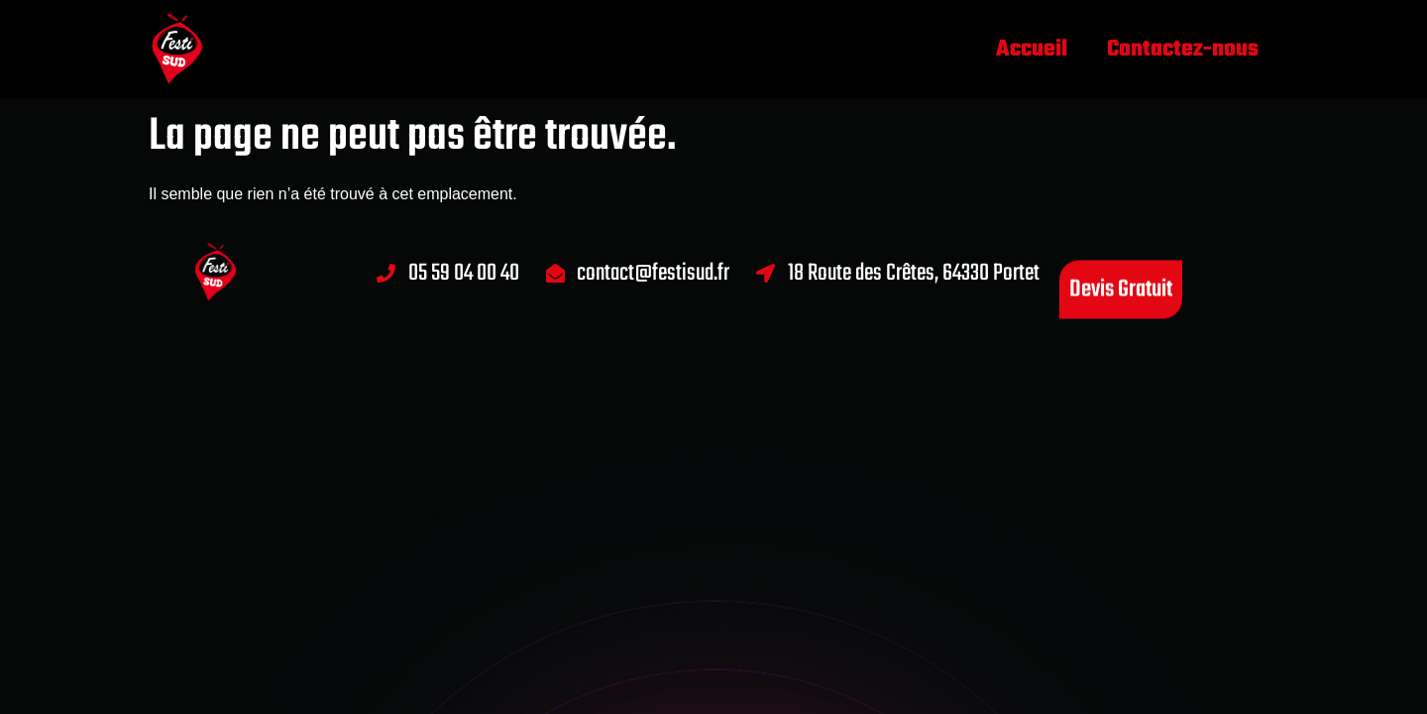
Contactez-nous (1183, 49)
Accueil (1031, 49)
